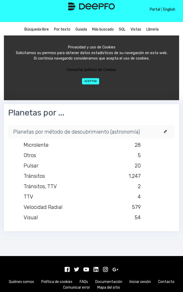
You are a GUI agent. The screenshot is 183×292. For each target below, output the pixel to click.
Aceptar (90, 81)
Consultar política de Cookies (91, 70)
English (169, 9)
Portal (155, 9)
